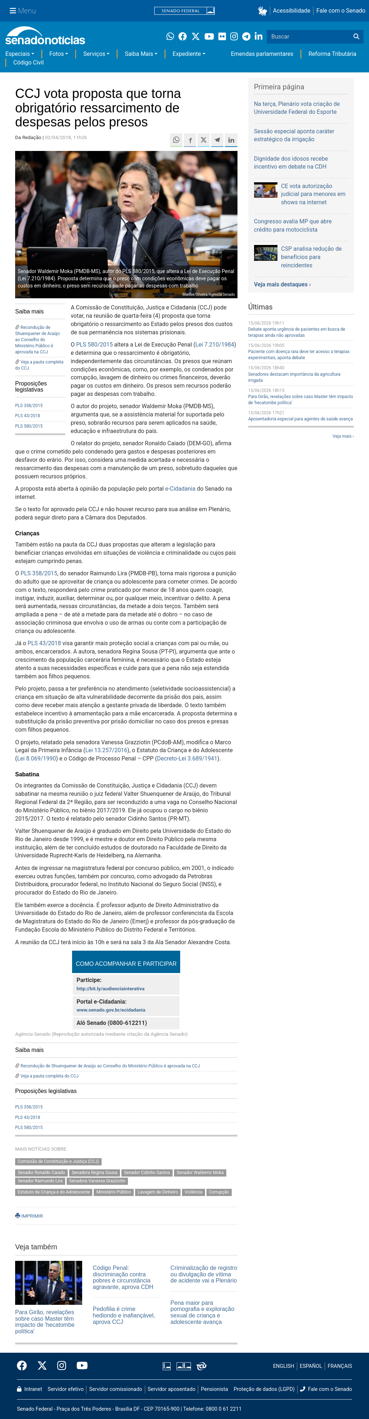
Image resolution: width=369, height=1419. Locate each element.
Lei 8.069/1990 (36, 758)
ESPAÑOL (311, 1366)
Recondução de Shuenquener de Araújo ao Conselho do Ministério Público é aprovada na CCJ (37, 340)
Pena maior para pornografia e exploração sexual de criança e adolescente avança (202, 1312)
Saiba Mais (139, 53)
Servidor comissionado (115, 1389)
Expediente (187, 53)
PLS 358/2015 (29, 405)
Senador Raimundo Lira (40, 1180)
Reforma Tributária (332, 53)
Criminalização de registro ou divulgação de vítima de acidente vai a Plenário (203, 1274)
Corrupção (219, 1192)
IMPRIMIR (29, 1216)
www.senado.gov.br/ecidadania (110, 1010)
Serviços (94, 53)
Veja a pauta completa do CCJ (50, 1076)
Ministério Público (114, 1192)
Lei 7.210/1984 (214, 344)
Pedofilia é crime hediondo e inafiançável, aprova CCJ (124, 1315)
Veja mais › (343, 436)
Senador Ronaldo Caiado (41, 1172)
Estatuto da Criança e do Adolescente (54, 1192)
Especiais (17, 53)
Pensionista (214, 1389)
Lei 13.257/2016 (106, 750)
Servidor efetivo (66, 1389)
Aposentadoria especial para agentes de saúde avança (300, 418)
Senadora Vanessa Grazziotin (97, 1180)
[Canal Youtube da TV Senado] (79, 1366)
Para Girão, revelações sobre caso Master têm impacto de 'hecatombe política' (45, 1321)
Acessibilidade (292, 10)
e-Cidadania (180, 488)
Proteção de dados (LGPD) (264, 1389)
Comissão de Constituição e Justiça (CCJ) (58, 1161)
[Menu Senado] (23, 10)
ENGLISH (283, 1366)
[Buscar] (356, 36)
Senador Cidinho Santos (147, 1172)
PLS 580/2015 (29, 426)
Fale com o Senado (340, 10)
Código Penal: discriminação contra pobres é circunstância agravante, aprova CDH (123, 1277)
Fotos (56, 53)
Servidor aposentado (171, 1389)
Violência (193, 1192)
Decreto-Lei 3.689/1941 (187, 758)
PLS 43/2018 (27, 415)
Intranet (29, 1389)
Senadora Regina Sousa (94, 1172)
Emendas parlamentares (262, 53)
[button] (264, 11)
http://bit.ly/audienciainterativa (110, 988)
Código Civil (28, 62)
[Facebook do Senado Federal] (24, 1366)
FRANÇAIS (340, 1366)
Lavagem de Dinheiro (158, 1192)
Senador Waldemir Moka (200, 1172)
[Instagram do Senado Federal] (61, 1366)
